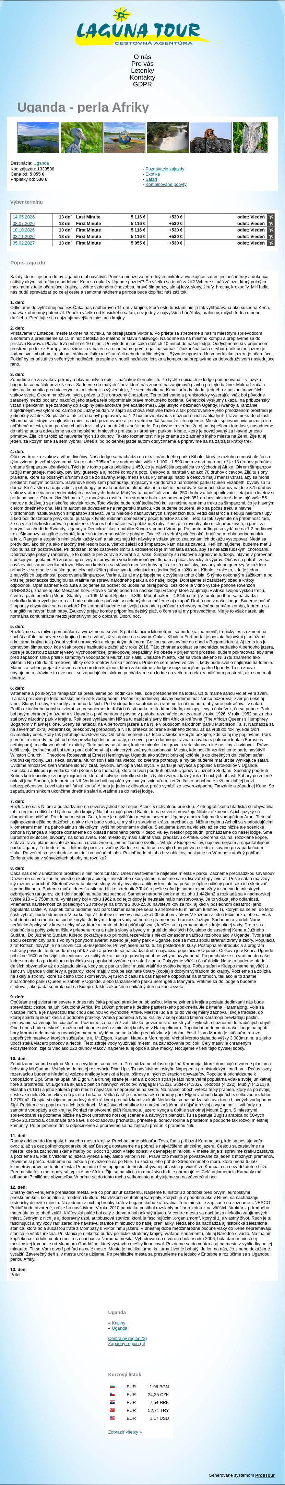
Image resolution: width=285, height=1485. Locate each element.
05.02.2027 (24, 243)
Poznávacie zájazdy (164, 168)
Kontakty (142, 77)
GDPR (142, 84)
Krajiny (118, 1323)
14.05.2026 (24, 216)
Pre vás (142, 63)
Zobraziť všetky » (125, 1432)
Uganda (41, 163)
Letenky (142, 70)
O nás (142, 57)
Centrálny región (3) (127, 1338)
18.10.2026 (24, 230)
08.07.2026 (24, 223)
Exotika (152, 174)
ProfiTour (265, 1475)
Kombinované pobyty (166, 184)
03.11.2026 (24, 236)
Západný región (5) (126, 1343)
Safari (151, 179)
